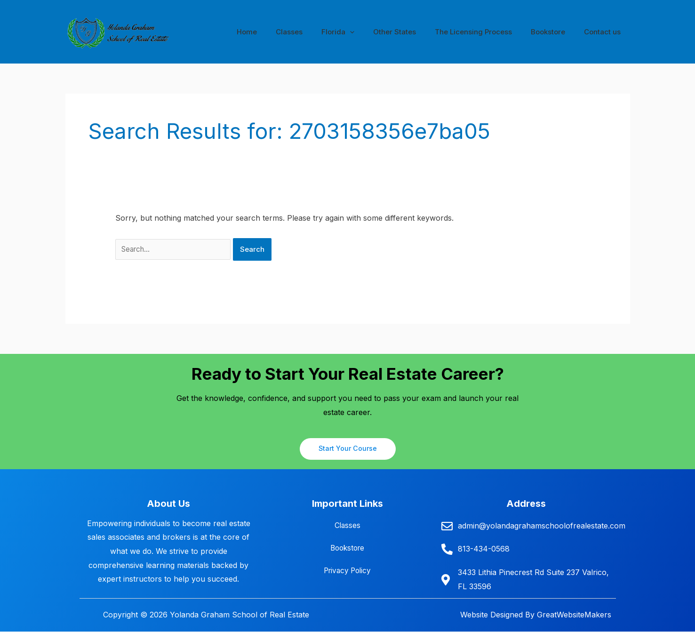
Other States (411, 31)
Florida (359, 32)
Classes (315, 31)
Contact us (604, 31)
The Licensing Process (485, 31)
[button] (371, 32)
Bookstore (555, 31)
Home (277, 31)
